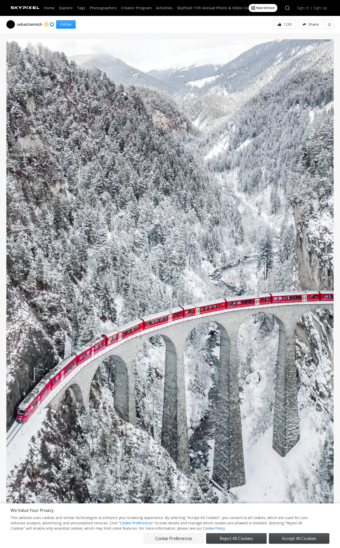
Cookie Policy (214, 528)
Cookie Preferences (136, 522)
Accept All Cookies (299, 538)
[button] (310, 24)
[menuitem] (310, 24)
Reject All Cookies (236, 538)
